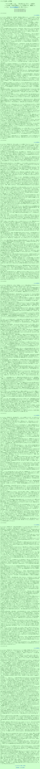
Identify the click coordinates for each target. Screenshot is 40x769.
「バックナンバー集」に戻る (20, 765)
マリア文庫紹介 (14, 7)
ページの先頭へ (37, 15)
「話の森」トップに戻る (20, 767)
